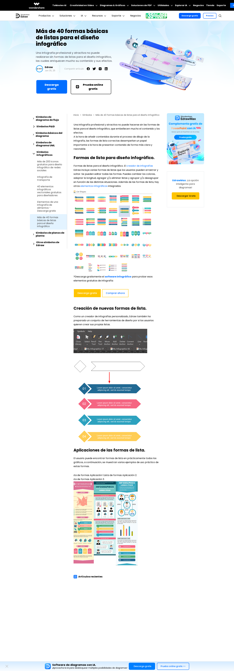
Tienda (210, 5)
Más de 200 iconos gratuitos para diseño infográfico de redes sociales (49, 166)
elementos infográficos (93, 186)
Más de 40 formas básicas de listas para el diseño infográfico (47, 222)
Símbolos (87, 114)
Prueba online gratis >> (173, 666)
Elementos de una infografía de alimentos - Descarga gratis (47, 206)
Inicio (76, 114)
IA (84, 16)
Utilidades (165, 5)
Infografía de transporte (44, 178)
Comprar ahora (115, 293)
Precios (209, 15)
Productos (47, 16)
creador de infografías (140, 166)
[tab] (48, 118)
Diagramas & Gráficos (114, 5)
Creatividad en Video (84, 5)
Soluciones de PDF (143, 5)
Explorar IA (183, 5)
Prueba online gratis (89, 87)
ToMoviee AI (59, 5)
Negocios (198, 5)
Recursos (99, 16)
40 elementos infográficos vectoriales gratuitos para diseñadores (49, 191)
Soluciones (68, 16)
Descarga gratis (190, 15)
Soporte (221, 5)
